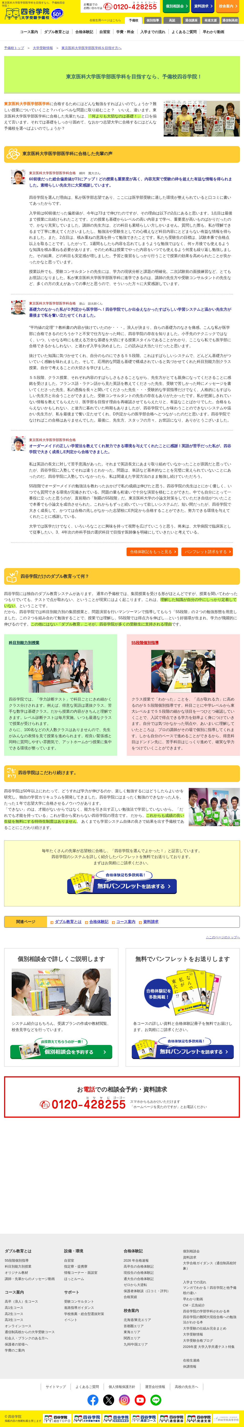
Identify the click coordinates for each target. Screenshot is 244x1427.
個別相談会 (175, 6)
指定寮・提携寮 (75, 1266)
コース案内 (125, 922)
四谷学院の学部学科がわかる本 (206, 1311)
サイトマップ (56, 1387)
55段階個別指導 (145, 643)
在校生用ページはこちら (105, 20)
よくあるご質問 (87, 1387)
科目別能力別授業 (24, 643)
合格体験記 (98, 922)
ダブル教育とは (68, 922)
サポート (71, 1292)
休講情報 (189, 1366)
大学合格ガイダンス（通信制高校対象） (209, 1265)
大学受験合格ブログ (198, 1340)
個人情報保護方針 (122, 1387)
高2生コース (14, 1314)
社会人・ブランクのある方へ (26, 1338)
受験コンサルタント (79, 1301)
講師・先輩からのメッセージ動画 (30, 1279)
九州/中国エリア (136, 1344)
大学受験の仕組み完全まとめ (204, 1328)
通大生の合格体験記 (139, 1279)
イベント (70, 1320)
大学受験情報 (193, 1334)
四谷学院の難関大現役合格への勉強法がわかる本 (209, 1319)
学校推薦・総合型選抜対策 (84, 1314)
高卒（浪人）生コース (21, 1301)
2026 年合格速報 (136, 1260)
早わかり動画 (193, 1299)
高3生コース (14, 1320)
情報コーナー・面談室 (80, 1273)
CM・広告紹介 (194, 1305)
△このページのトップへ (223, 937)
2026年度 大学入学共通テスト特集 (209, 1347)
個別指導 (153, 20)
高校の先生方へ (186, 1387)
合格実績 (130, 1297)
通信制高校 (230, 20)
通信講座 (191, 20)
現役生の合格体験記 (139, 1273)
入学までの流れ (194, 1282)
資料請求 (201, 6)
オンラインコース (18, 1326)
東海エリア (132, 1332)
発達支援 (210, 20)
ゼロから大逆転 (135, 1285)
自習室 (69, 1260)
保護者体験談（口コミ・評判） (147, 1291)
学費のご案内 (15, 1350)
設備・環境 (73, 1251)
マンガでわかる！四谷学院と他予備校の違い (209, 1290)
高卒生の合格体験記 (139, 1266)
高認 (172, 20)
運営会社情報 (155, 1387)
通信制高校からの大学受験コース (30, 1332)
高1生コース (14, 1308)
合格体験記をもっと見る (151, 552)
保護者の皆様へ (16, 1344)
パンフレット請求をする (206, 552)
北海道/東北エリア (137, 1320)
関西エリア (132, 1338)
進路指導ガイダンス (79, 1308)
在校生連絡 (191, 1360)
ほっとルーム (74, 1279)
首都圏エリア (134, 1326)
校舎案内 (226, 6)
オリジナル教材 (16, 1273)
